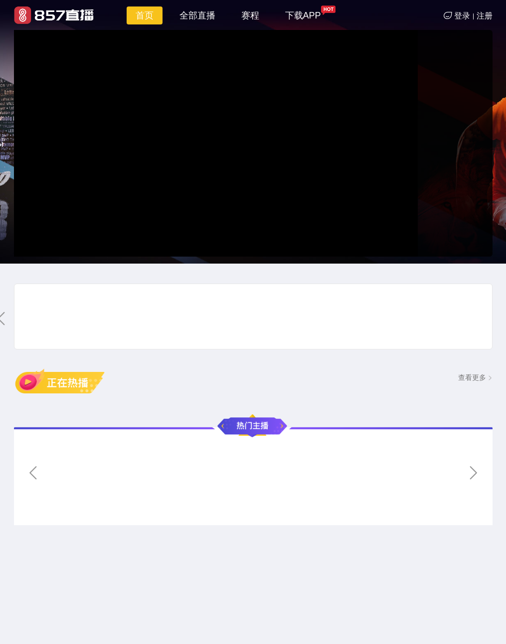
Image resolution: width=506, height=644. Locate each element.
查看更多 (472, 377)
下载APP (303, 15)
